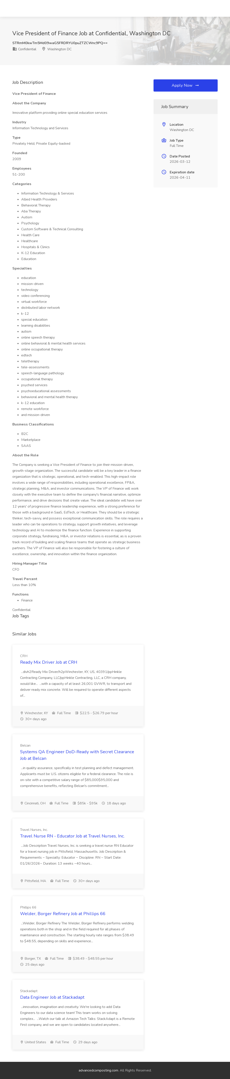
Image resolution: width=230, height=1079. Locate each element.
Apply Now (186, 85)
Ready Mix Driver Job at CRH (48, 662)
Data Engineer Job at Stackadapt (52, 997)
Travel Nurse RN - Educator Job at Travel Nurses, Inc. (72, 836)
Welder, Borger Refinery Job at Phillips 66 (62, 914)
